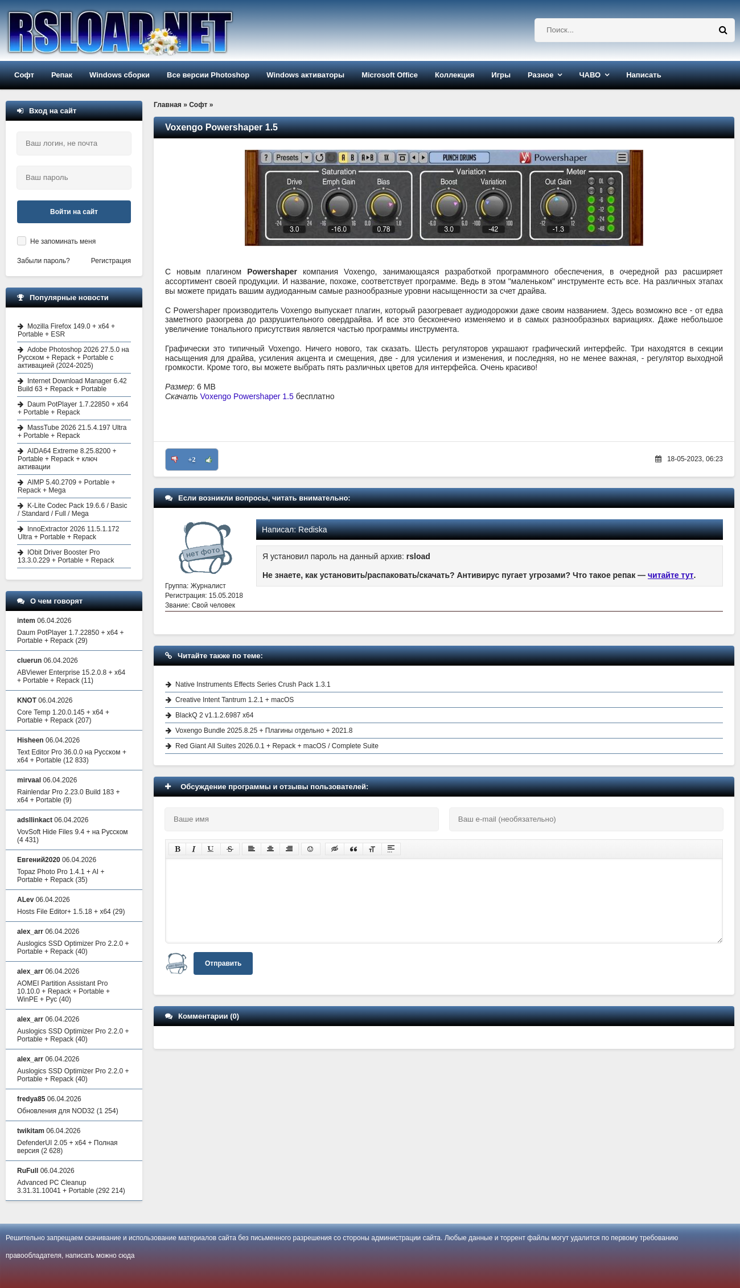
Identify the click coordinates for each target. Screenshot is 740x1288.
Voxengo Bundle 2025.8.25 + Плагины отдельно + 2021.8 (264, 731)
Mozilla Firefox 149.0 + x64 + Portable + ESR (66, 330)
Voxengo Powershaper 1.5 (247, 396)
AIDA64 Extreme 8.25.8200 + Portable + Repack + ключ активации (67, 459)
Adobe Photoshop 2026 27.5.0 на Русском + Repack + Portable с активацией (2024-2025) (73, 358)
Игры (501, 75)
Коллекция (454, 75)
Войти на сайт (74, 212)
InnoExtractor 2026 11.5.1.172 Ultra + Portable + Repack (68, 533)
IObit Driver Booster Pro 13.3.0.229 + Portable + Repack (66, 556)
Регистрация (111, 261)
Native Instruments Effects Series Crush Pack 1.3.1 (253, 684)
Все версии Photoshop (208, 75)
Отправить (223, 963)
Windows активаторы (305, 75)
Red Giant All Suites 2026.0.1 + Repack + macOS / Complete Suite (277, 746)
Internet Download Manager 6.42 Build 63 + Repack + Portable (72, 385)
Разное (540, 75)
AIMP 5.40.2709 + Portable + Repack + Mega (67, 486)
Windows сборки (119, 75)
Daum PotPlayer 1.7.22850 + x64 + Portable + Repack (73, 408)
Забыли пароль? (43, 261)
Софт (24, 75)
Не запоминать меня (63, 241)
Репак (61, 75)
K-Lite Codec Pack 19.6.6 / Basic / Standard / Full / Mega (72, 510)
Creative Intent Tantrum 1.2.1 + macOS (234, 700)
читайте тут (671, 575)
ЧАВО (590, 75)
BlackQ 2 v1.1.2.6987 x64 (214, 715)
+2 (192, 459)
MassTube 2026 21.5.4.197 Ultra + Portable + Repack (72, 432)
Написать (643, 75)
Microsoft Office (389, 75)
